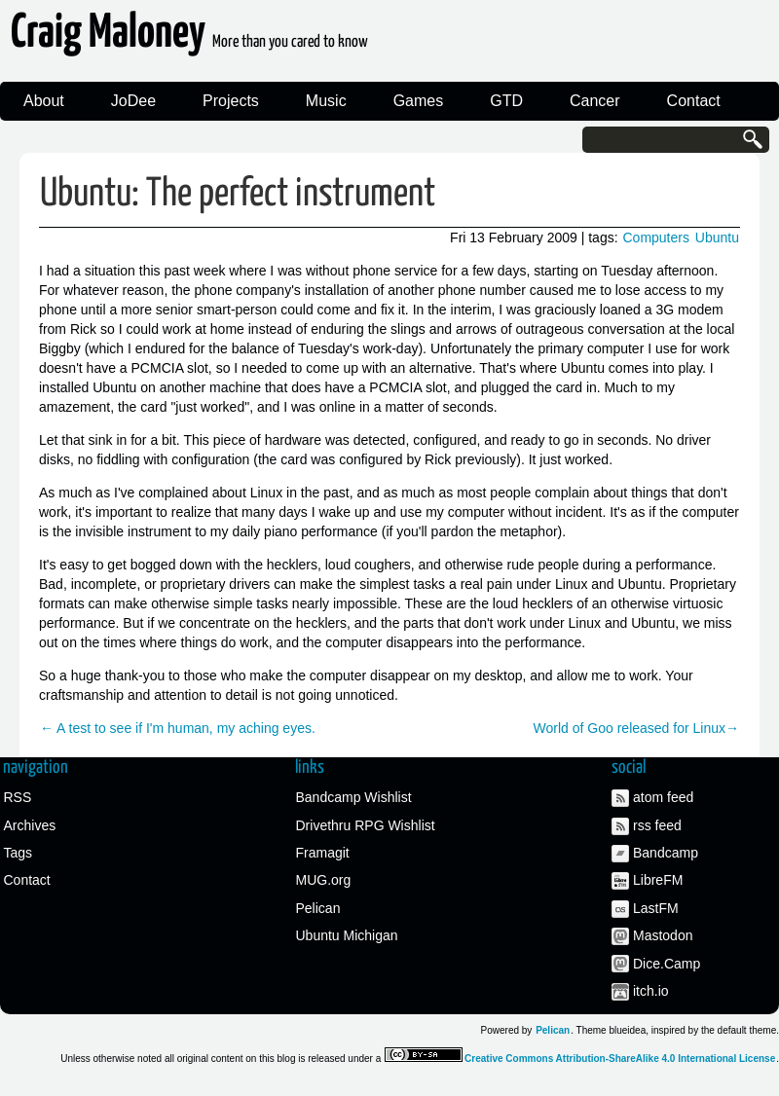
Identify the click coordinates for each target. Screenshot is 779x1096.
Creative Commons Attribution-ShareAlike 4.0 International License (619, 1058)
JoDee (133, 100)
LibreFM (658, 880)
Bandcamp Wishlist (354, 797)
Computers (655, 237)
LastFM (656, 908)
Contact (694, 100)
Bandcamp (665, 852)
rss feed (657, 825)
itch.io (651, 991)
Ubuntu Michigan (347, 935)
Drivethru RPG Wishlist (365, 825)
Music (326, 100)
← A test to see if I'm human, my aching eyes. (177, 728)
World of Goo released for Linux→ (636, 728)
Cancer (595, 100)
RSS (18, 797)
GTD (506, 100)
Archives (30, 825)
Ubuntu (717, 237)
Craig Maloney (189, 38)
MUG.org (324, 880)
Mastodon (662, 935)
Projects (231, 100)
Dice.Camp (666, 963)
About (43, 100)
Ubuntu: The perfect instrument (237, 194)
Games (418, 100)
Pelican (318, 908)
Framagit (323, 852)
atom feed (663, 797)
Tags (18, 852)
